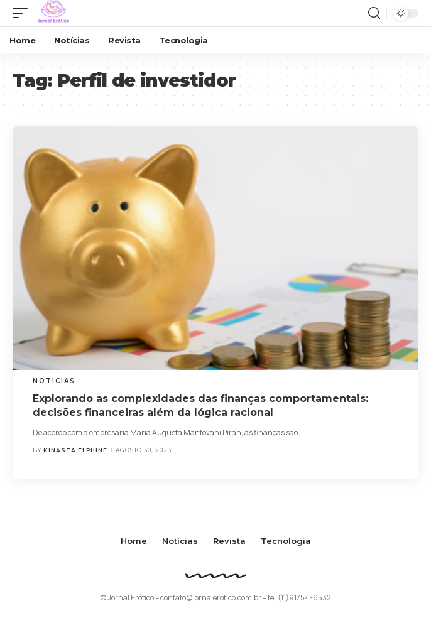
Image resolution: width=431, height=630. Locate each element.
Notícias (54, 381)
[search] (374, 13)
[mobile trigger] (23, 13)
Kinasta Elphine (75, 450)
